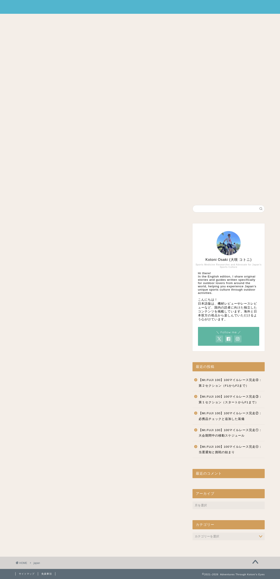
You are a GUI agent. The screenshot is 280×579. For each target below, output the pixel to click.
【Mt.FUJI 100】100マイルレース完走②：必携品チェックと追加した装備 (230, 416)
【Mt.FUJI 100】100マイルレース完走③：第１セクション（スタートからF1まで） (230, 399)
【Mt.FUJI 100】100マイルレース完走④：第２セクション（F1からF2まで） (230, 382)
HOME (110, 19)
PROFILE (136, 19)
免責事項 (46, 573)
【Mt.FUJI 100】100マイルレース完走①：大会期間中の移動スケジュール (230, 432)
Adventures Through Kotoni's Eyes (140, 7)
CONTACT (166, 19)
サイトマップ (27, 573)
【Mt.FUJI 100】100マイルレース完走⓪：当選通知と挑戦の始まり (230, 449)
